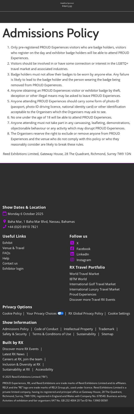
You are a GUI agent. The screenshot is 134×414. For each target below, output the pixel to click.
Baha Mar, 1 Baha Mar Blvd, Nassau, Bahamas (41, 222)
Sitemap (107, 334)
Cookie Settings (119, 313)
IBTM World (78, 279)
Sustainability (87, 334)
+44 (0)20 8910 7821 (23, 227)
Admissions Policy (16, 329)
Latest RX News (14, 354)
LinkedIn (79, 254)
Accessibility (44, 369)
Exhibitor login (13, 268)
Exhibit (7, 243)
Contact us (10, 263)
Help (6, 258)
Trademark (107, 329)
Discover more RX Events (21, 349)
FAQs (6, 253)
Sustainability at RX (17, 369)
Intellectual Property (79, 329)
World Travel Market (84, 274)
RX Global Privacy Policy (85, 313)
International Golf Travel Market (93, 284)
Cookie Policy (12, 313)
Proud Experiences (83, 294)
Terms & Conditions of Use (52, 334)
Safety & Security (15, 334)
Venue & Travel (13, 248)
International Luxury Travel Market (95, 289)
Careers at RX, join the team (23, 359)
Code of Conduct (46, 329)
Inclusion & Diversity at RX (22, 364)
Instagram (80, 260)
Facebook (80, 249)
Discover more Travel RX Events (92, 299)
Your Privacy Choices (45, 313)
